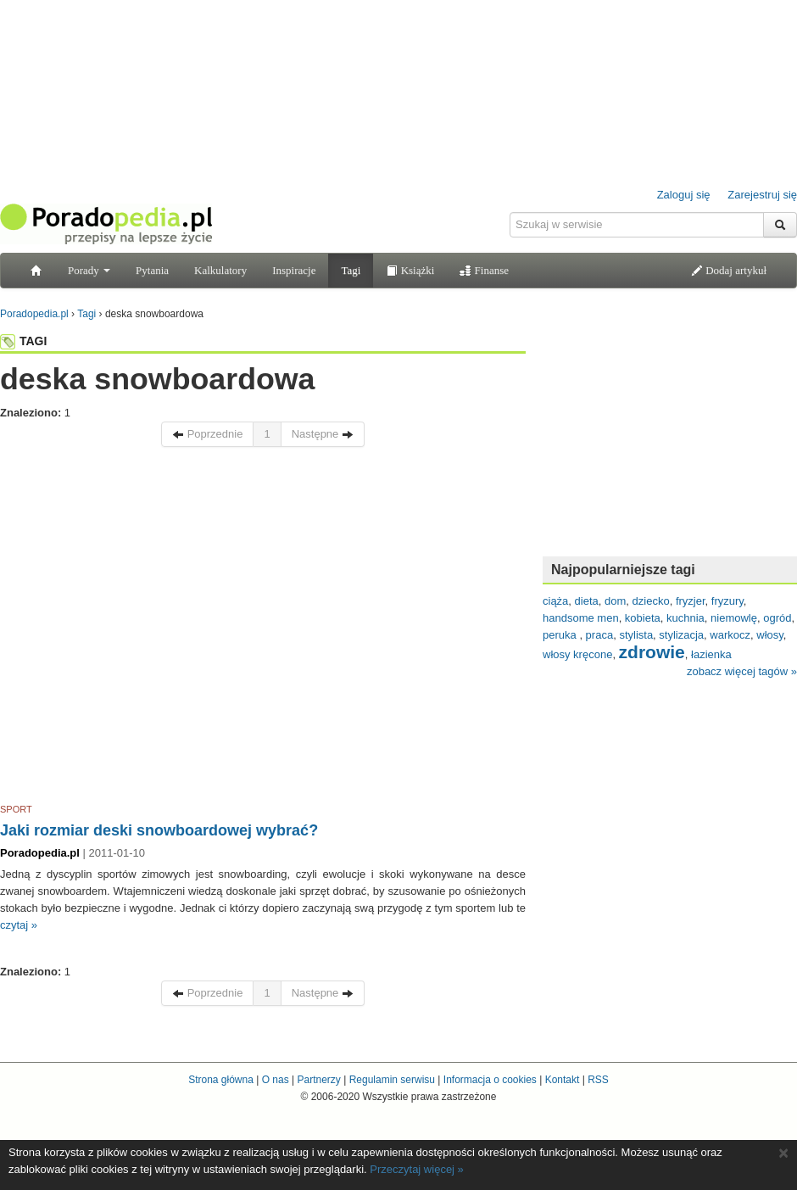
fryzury (727, 601)
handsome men (581, 618)
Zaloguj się (684, 194)
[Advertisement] (159, 628)
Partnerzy (318, 1080)
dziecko (651, 601)
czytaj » (18, 925)
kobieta (642, 618)
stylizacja (681, 635)
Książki (410, 270)
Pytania (152, 270)
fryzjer (690, 601)
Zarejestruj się (762, 194)
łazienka (711, 654)
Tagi (350, 270)
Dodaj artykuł (728, 270)
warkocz (730, 635)
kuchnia (685, 618)
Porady (89, 270)
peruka (561, 635)
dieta (587, 601)
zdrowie (652, 652)
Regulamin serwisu (392, 1080)
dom (615, 601)
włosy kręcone (577, 654)
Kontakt (562, 1080)
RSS (598, 1080)
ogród (777, 618)
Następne (323, 433)
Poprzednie (207, 433)
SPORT (16, 809)
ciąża (555, 601)
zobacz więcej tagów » (742, 671)
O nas (275, 1080)
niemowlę (734, 618)
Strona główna (221, 1080)
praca (600, 635)
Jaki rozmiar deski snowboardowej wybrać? (159, 830)
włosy (769, 635)
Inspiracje (293, 270)
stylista (636, 635)
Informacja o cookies (490, 1080)
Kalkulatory (220, 270)
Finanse (484, 270)
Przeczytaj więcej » (417, 1169)
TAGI (23, 341)
